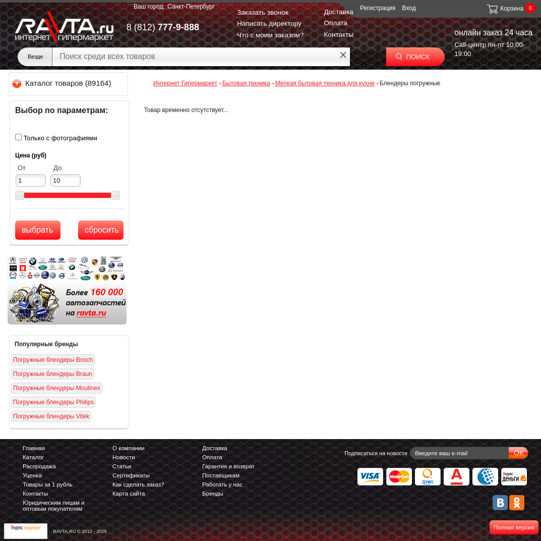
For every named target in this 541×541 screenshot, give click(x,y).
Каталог (33, 457)
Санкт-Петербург (191, 6)
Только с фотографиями (60, 138)
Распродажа (39, 466)
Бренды (212, 494)
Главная (34, 448)
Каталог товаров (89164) (62, 83)
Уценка (32, 475)
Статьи (121, 466)
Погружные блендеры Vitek (51, 416)
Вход (409, 8)
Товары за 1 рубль (48, 484)
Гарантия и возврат (228, 466)
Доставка (338, 12)
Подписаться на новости (375, 453)
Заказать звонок (262, 12)
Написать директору (269, 23)
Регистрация (377, 8)
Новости (123, 457)
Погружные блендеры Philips (53, 402)
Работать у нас (222, 484)
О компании (128, 448)
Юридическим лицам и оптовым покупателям (54, 506)
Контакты (338, 34)
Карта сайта (128, 494)
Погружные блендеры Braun (52, 373)
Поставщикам (220, 475)
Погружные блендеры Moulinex (56, 388)
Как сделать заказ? (138, 484)
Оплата (335, 23)
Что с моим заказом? (270, 35)
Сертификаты (131, 475)
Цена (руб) (30, 155)
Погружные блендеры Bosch (53, 359)
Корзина (504, 8)
